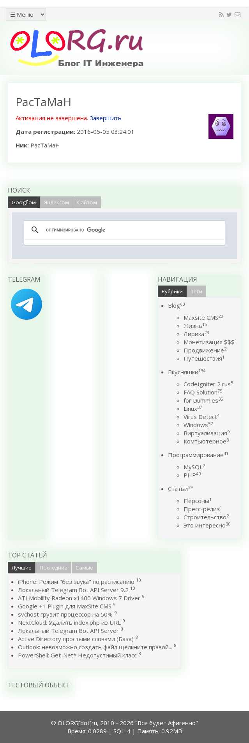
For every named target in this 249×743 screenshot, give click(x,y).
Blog (176, 305)
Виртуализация (207, 433)
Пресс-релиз (203, 509)
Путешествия (204, 358)
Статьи (180, 488)
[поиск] (123, 230)
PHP (192, 475)
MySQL (194, 467)
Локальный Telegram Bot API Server (68, 630)
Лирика (196, 334)
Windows (198, 425)
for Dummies (203, 400)
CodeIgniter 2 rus (208, 384)
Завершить (106, 118)
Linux (193, 408)
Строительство (206, 517)
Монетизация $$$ (210, 342)
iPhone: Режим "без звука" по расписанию (77, 581)
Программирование (198, 455)
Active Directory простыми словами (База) (76, 639)
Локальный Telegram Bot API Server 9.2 (73, 590)
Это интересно (207, 525)
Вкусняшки (186, 372)
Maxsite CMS (203, 317)
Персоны (198, 501)
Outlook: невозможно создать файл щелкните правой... (95, 647)
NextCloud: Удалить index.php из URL (69, 622)
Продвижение (205, 350)
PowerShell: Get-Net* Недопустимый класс (77, 655)
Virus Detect (201, 417)
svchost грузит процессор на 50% (65, 614)
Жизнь (195, 325)
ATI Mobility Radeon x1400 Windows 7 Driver (79, 598)
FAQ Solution (203, 392)
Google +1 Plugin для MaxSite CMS (64, 606)
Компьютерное (206, 441)
